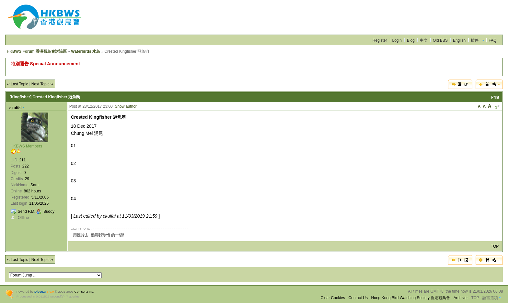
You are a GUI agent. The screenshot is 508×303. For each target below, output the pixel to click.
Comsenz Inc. (84, 291)
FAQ (492, 40)
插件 (475, 40)
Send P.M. (26, 211)
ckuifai (15, 108)
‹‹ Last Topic (17, 84)
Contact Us (358, 298)
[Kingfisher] (20, 97)
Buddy (48, 211)
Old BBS (440, 40)
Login (397, 40)
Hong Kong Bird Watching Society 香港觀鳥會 (410, 298)
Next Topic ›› (42, 84)
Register (380, 40)
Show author (125, 106)
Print (495, 97)
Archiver (461, 298)
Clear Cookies (333, 298)
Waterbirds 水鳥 (85, 51)
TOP (495, 246)
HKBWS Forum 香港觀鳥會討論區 (37, 51)
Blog (411, 40)
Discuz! (40, 291)
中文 (424, 40)
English (459, 40)
